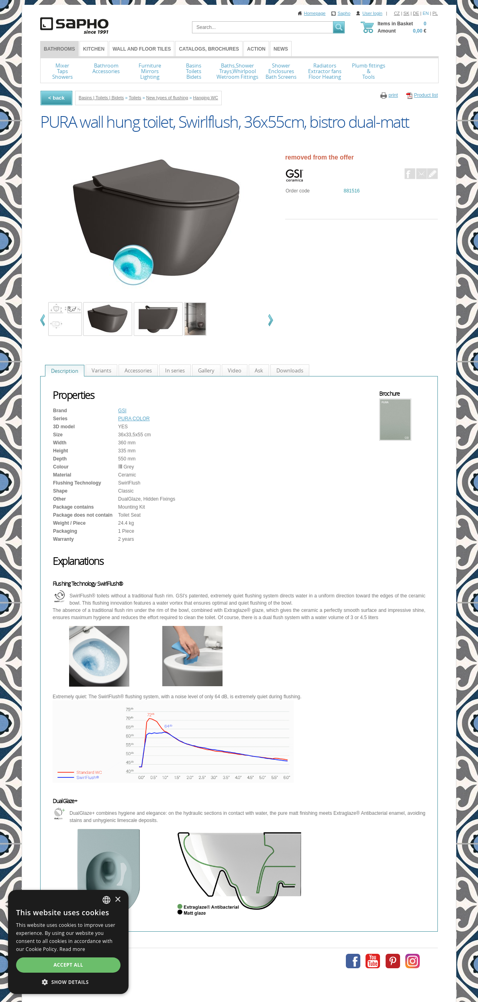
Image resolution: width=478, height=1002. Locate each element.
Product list (426, 95)
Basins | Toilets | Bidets (101, 97)
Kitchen (93, 49)
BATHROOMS (59, 49)
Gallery (206, 370)
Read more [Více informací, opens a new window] (72, 949)
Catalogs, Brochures (209, 49)
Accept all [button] (68, 964)
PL (435, 13)
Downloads (289, 370)
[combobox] (106, 900)
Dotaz (432, 173)
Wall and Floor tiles (141, 49)
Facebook (409, 173)
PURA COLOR (134, 418)
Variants (101, 370)
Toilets (135, 97)
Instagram (412, 961)
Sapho (343, 13)
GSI (122, 410)
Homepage (315, 13)
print (393, 95)
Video (234, 370)
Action (256, 49)
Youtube (373, 961)
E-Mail (421, 173)
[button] (68, 982)
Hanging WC (205, 97)
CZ (397, 13)
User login (372, 13)
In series (175, 370)
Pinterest (393, 961)
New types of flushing (167, 97)
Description (64, 370)
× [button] (117, 900)
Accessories (138, 370)
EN (426, 13)
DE (416, 13)
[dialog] (68, 942)
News (281, 49)
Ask (259, 370)
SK (406, 13)
